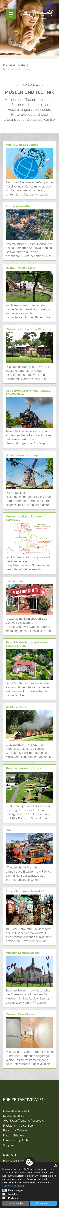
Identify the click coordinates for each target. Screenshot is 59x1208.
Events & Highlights (15, 1140)
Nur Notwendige (16, 1203)
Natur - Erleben (13, 1135)
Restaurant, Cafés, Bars (18, 1125)
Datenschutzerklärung (13, 1185)
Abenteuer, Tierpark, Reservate (23, 1120)
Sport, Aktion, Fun (14, 1115)
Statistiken (10, 1194)
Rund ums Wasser (15, 1130)
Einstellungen (12, 1190)
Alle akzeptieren (43, 1203)
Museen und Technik (16, 69)
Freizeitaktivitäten (14, 65)
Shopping (9, 1145)
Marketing (10, 1198)
